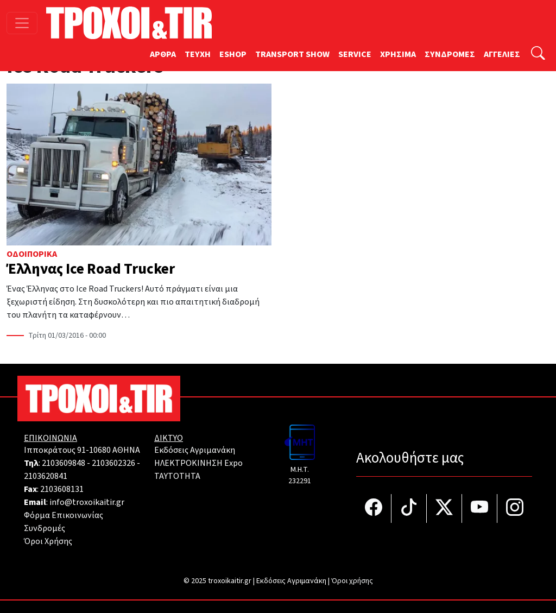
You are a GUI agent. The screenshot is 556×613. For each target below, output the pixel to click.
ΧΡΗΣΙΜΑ (398, 54)
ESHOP (233, 54)
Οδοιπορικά (32, 254)
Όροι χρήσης (352, 581)
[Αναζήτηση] (538, 54)
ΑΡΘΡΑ (163, 54)
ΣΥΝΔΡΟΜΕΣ (450, 54)
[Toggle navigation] (22, 23)
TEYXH (198, 54)
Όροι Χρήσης (48, 541)
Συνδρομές (44, 528)
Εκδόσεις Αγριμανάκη (194, 450)
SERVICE (354, 54)
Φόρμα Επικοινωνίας (63, 515)
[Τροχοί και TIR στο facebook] (373, 508)
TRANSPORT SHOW (292, 54)
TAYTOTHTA (177, 476)
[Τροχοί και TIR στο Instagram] (514, 508)
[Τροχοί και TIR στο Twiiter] (444, 508)
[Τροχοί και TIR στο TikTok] (409, 508)
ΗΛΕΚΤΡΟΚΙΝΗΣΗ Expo (198, 463)
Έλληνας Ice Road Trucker (91, 269)
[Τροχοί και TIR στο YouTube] (479, 508)
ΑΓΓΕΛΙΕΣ (502, 54)
